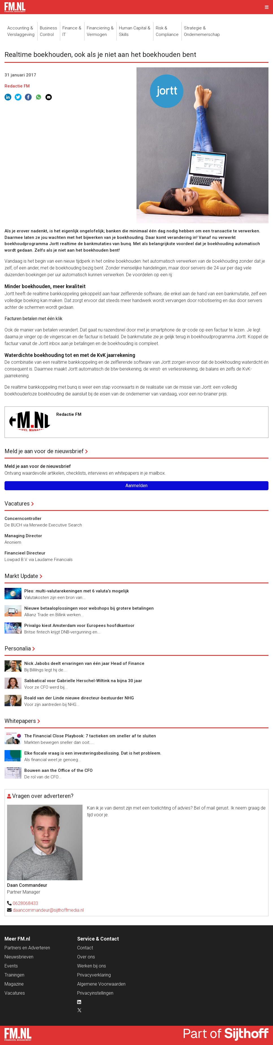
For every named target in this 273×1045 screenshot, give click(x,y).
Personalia (18, 648)
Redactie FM (17, 86)
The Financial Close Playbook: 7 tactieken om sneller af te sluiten (90, 735)
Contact (85, 947)
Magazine (14, 984)
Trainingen (14, 975)
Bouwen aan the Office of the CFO (58, 770)
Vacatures (17, 503)
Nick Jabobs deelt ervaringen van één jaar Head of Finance (84, 663)
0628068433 (25, 903)
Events (11, 966)
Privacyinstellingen (95, 993)
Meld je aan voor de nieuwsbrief (44, 451)
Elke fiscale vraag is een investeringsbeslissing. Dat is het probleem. (92, 753)
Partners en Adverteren (27, 947)
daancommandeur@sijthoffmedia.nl (48, 910)
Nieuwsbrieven (19, 957)
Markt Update (21, 576)
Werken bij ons (91, 966)
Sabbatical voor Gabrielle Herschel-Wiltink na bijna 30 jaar (83, 680)
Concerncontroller (23, 518)
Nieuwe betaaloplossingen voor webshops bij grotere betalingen (89, 608)
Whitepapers (20, 721)
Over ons (86, 957)
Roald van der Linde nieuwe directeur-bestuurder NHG (79, 698)
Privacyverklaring (94, 975)
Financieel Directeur (25, 553)
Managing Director (23, 535)
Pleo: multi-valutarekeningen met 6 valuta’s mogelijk (76, 591)
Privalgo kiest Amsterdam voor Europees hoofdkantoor (79, 625)
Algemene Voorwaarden (101, 984)
